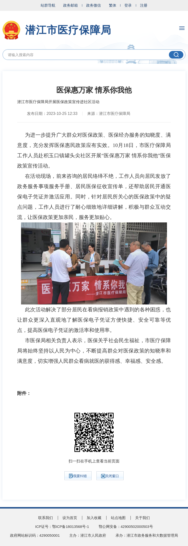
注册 (143, 5)
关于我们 (142, 518)
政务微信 (93, 5)
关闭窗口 (110, 476)
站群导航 (48, 5)
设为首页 (69, 518)
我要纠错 (78, 476)
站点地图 (118, 518)
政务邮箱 (70, 5)
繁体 (112, 5)
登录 (128, 5)
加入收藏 (94, 518)
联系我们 (45, 518)
